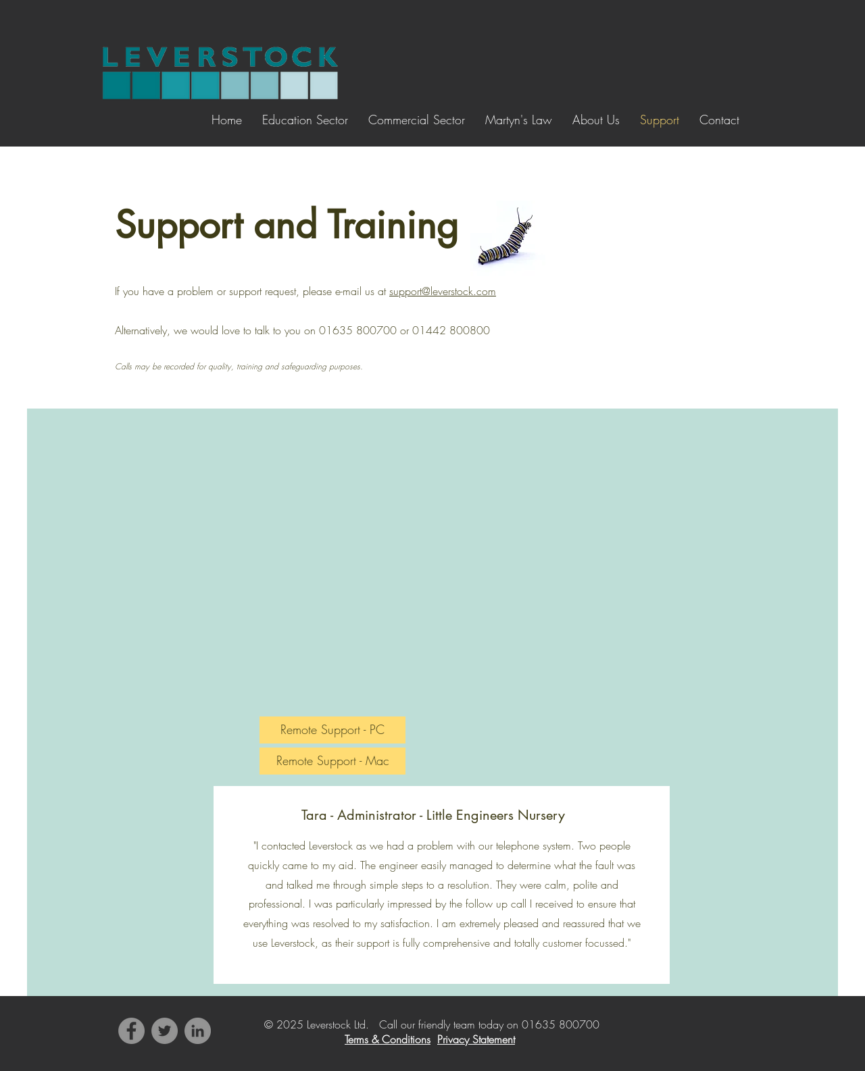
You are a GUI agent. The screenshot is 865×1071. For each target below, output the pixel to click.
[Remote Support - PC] (332, 729)
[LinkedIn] (197, 1031)
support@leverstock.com (442, 291)
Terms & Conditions (387, 1039)
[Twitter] (164, 1031)
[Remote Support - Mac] (332, 761)
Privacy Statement (476, 1039)
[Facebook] (131, 1031)
